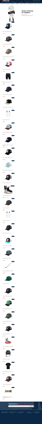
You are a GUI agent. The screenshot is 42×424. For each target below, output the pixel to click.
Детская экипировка (14, 2)
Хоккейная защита (7, 2)
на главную (26, 14)
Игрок (2, 2)
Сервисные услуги (21, 2)
